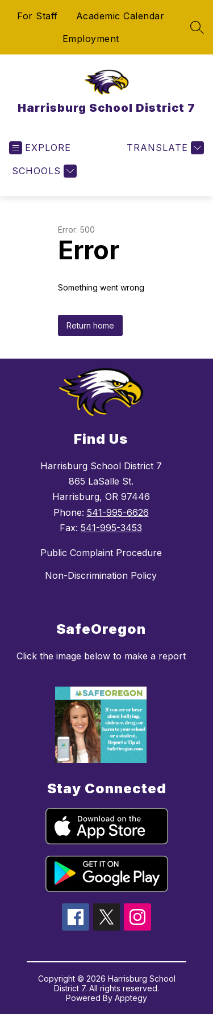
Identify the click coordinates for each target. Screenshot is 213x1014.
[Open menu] (40, 148)
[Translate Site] (164, 148)
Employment (90, 38)
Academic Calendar (120, 16)
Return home (90, 325)
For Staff (37, 16)
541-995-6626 (118, 512)
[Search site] (197, 27)
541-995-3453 (111, 527)
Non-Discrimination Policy (101, 575)
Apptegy (131, 998)
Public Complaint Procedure (101, 552)
